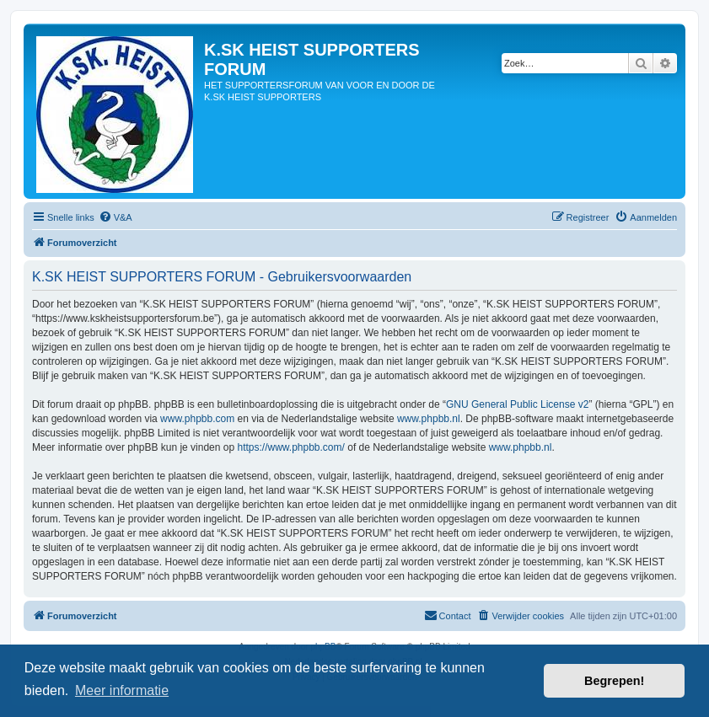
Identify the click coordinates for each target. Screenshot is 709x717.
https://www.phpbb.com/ (290, 447)
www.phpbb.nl (428, 419)
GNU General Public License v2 (517, 404)
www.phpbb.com (197, 419)
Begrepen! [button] (614, 681)
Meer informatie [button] (122, 690)
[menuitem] (115, 217)
